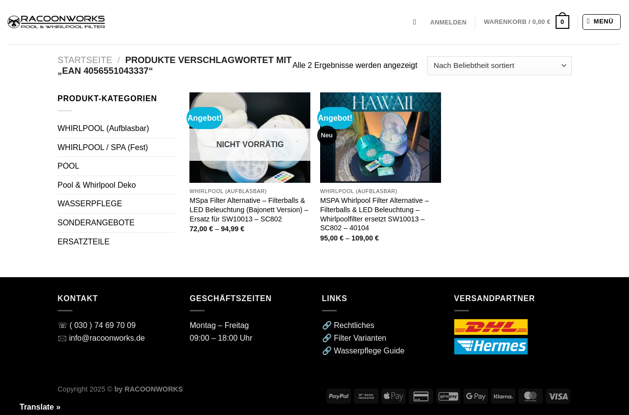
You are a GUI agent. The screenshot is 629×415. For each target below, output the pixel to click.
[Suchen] (417, 22)
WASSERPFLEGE (90, 203)
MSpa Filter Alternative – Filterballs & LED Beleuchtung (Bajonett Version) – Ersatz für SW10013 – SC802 (248, 209)
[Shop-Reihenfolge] (499, 65)
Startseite (85, 60)
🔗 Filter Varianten (354, 338)
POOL (68, 166)
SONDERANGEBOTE (96, 222)
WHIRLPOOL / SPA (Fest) (103, 147)
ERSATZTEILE (84, 242)
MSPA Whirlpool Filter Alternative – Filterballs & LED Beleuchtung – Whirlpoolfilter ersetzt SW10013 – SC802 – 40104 (374, 214)
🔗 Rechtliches (348, 325)
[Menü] (601, 22)
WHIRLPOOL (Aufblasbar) (103, 128)
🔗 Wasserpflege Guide (363, 351)
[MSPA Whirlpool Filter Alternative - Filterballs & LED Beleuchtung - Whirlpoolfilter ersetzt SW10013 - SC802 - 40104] (380, 137)
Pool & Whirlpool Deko (97, 185)
